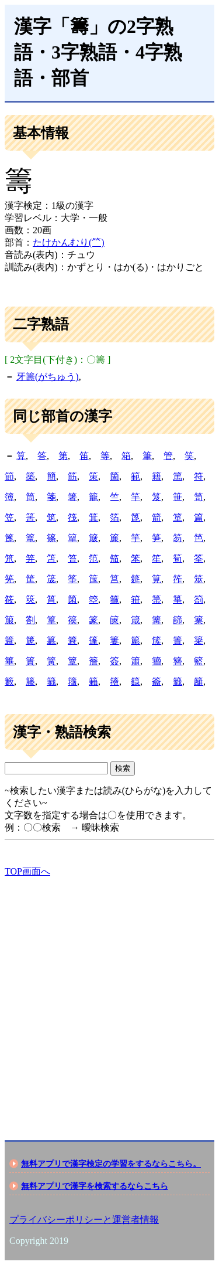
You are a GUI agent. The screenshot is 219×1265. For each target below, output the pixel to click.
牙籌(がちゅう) (47, 377)
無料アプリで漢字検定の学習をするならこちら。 (111, 1163)
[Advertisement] (109, 998)
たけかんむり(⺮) (69, 242)
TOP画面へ (27, 871)
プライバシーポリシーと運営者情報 (84, 1220)
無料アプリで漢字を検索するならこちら (94, 1186)
